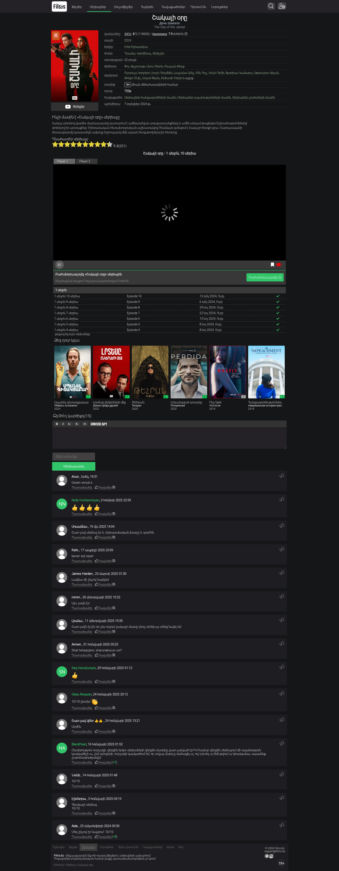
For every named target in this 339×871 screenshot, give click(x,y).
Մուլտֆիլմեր (125, 7)
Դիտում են (198, 7)
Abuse (170, 847)
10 (110, 144)
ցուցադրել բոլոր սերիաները (72, 334)
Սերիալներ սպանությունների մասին (204, 97)
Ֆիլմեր (78, 7)
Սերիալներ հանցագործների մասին (150, 97)
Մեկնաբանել (73, 466)
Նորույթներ (219, 7)
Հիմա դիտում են (128, 847)
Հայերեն (148, 7)
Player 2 (84, 161)
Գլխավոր (59, 847)
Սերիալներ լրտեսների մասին (253, 97)
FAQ (180, 847)
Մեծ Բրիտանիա (136, 47)
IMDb (127, 34)
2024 (127, 40)
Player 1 (62, 161)
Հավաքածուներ (173, 7)
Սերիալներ (99, 7)
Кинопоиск (159, 34)
